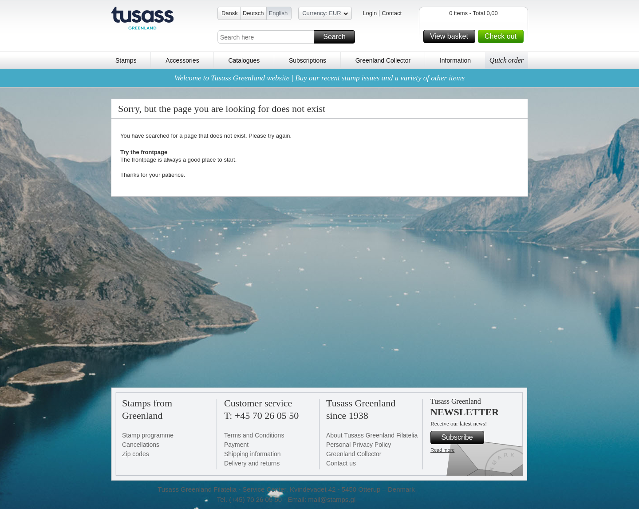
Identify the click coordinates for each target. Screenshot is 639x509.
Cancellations (140, 444)
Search (337, 37)
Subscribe (461, 437)
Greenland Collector (383, 60)
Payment (236, 444)
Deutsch (253, 13)
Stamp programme (148, 435)
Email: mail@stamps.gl (321, 499)
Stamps (125, 60)
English (278, 13)
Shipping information (252, 453)
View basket (451, 36)
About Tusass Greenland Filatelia (372, 435)
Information (455, 60)
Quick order (506, 60)
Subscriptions (307, 60)
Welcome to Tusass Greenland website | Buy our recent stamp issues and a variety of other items (319, 78)
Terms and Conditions (254, 435)
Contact (392, 13)
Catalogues (244, 60)
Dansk (229, 13)
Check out (503, 36)
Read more (442, 450)
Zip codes (135, 453)
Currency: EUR (324, 14)
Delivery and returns (252, 463)
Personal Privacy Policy (358, 444)
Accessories (182, 60)
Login (370, 13)
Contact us (341, 463)
